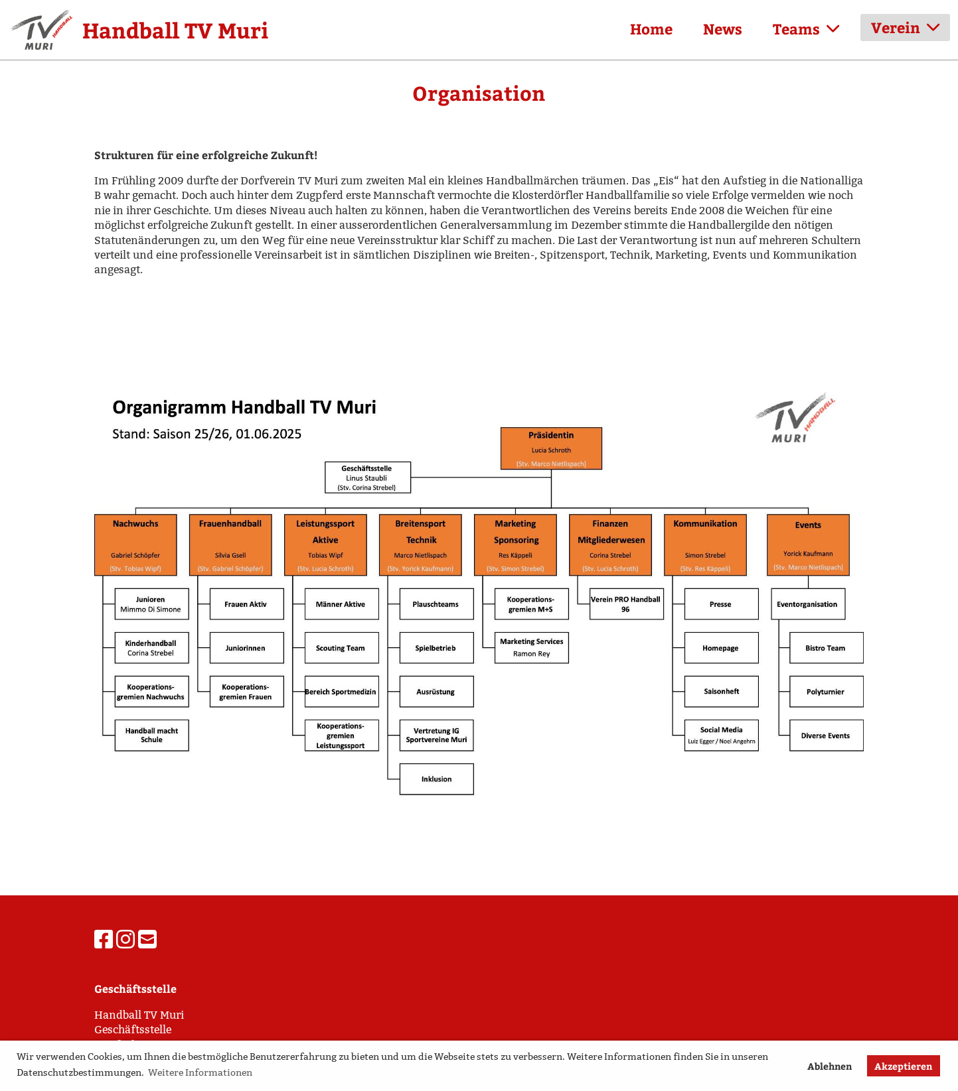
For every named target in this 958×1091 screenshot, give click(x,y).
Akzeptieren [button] (903, 1065)
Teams (806, 28)
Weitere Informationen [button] (200, 1072)
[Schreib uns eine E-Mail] (147, 939)
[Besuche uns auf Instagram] (125, 939)
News (722, 28)
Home (651, 28)
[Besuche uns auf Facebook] (103, 939)
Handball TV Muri (175, 29)
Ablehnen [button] (829, 1065)
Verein (905, 27)
